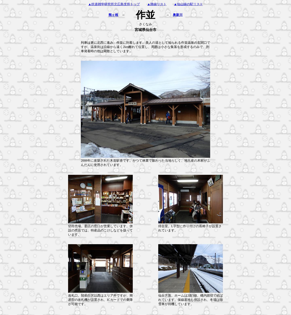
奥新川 (177, 15)
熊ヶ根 (113, 15)
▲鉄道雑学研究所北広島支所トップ (114, 4)
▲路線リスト (157, 4)
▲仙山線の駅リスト (188, 4)
